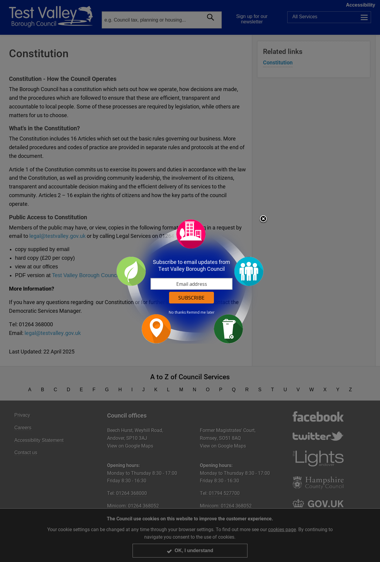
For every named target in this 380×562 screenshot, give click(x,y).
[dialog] (190, 281)
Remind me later (201, 312)
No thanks (177, 312)
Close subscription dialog (263, 219)
